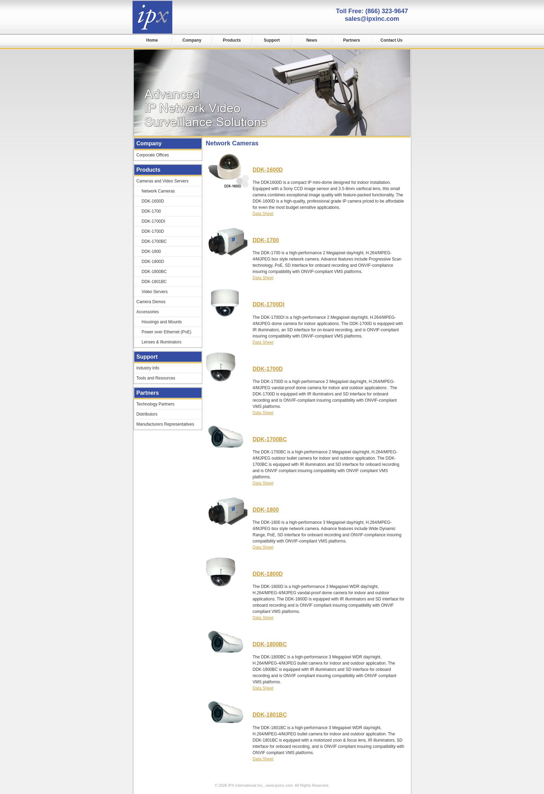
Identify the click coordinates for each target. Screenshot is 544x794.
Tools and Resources (155, 378)
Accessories (147, 311)
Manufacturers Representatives (165, 424)
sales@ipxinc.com (372, 18)
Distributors (147, 414)
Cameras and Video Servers (162, 181)
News (311, 40)
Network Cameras (158, 191)
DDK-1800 (266, 510)
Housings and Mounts (162, 321)
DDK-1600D (268, 170)
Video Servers (155, 291)
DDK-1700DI (268, 304)
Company (192, 40)
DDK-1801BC (270, 715)
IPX (152, 17)
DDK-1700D (268, 369)
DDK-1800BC (270, 644)
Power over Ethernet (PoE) (166, 332)
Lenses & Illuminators (161, 342)
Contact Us (391, 40)
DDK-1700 (266, 240)
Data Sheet (263, 213)
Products (232, 40)
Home (152, 40)
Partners (351, 40)
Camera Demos (150, 301)
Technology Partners (155, 404)
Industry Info (147, 368)
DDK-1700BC (270, 439)
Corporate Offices (152, 155)
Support (272, 40)
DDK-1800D (268, 574)
